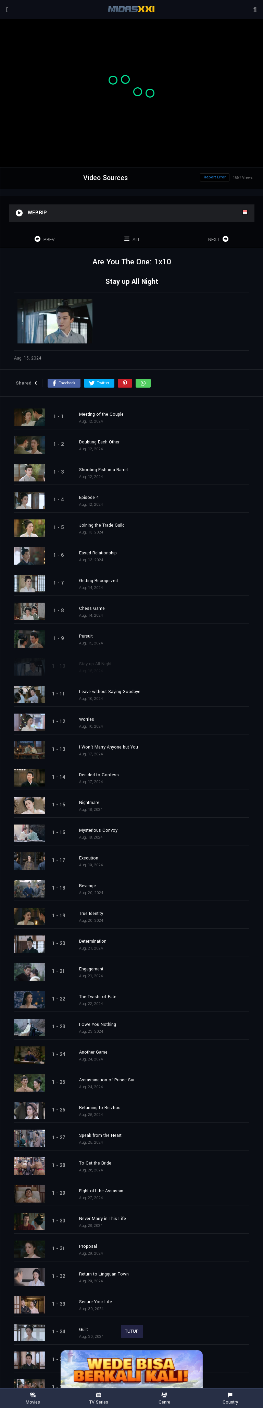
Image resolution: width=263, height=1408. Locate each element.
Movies (33, 1399)
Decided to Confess (99, 775)
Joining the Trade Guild (102, 525)
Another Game (93, 1052)
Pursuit (86, 636)
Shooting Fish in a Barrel (103, 470)
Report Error (215, 177)
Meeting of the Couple (101, 414)
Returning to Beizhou (100, 1108)
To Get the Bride (95, 1163)
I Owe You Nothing (97, 1024)
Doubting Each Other (99, 442)
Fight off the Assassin (101, 1191)
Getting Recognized (98, 581)
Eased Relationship (98, 553)
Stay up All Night (95, 664)
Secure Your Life (95, 1302)
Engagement (91, 969)
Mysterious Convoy (98, 830)
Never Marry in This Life (102, 1219)
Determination (93, 941)
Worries (86, 719)
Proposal (88, 1246)
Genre (164, 1399)
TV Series (99, 1399)
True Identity (91, 913)
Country (230, 1399)
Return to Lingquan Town (104, 1274)
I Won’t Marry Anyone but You (108, 747)
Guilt (83, 1330)
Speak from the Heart (100, 1135)
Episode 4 (89, 497)
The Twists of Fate (97, 997)
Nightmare (89, 803)
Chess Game (92, 608)
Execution (88, 858)
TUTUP (132, 1331)
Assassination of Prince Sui (106, 1080)
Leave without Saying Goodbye (109, 692)
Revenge (87, 886)
